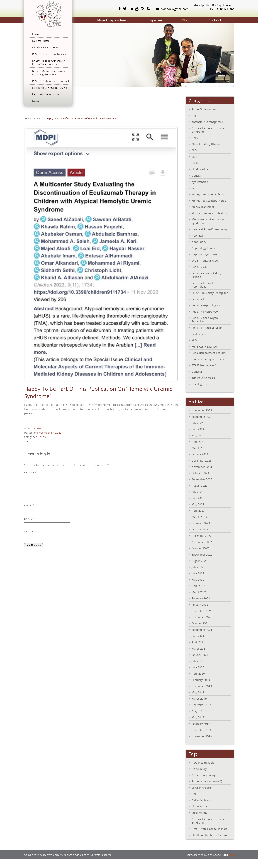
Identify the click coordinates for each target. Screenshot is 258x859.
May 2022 (198, 579)
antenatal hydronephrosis (207, 121)
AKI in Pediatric (201, 800)
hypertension (200, 181)
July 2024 (197, 422)
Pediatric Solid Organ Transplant (205, 319)
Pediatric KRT (200, 299)
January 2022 (200, 604)
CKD (194, 150)
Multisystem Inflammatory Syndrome (208, 221)
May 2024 (198, 435)
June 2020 (198, 667)
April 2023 (198, 510)
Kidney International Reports (209, 194)
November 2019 (202, 686)
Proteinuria (199, 334)
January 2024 (200, 454)
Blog (181, 20)
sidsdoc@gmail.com (175, 9)
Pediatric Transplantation (207, 327)
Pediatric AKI (199, 266)
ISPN (194, 188)
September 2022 (202, 554)
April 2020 (198, 673)
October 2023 (200, 473)
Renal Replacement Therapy (209, 352)
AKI (194, 115)
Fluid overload (200, 169)
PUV (194, 340)
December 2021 (202, 610)
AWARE (196, 137)
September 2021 (202, 629)
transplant (198, 371)
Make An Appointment (102, 20)
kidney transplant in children (209, 213)
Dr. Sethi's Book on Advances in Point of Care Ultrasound (48, 62)
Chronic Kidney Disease (206, 144)
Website (30, 535)
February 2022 (201, 598)
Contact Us (214, 20)
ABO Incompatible (203, 762)
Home (35, 34)
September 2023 (202, 479)
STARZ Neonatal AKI (204, 365)
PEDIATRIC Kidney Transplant (210, 292)
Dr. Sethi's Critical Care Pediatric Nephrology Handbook (48, 72)
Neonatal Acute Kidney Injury (210, 229)
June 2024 (198, 429)
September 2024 (202, 416)
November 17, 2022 (49, 432)
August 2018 (199, 711)
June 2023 (198, 498)
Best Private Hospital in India (209, 828)
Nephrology (199, 241)
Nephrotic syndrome (204, 254)
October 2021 (200, 623)
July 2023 (197, 491)
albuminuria (199, 806)
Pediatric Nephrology (205, 311)
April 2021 (198, 642)
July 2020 (197, 661)
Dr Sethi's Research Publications (49, 54)
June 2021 (198, 636)
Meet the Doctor (40, 40)
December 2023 (202, 460)
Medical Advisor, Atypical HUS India (50, 87)
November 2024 (202, 410)
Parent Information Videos (46, 94)
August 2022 (199, 560)
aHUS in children (202, 787)
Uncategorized (200, 384)
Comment (31, 472)
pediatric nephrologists (206, 305)
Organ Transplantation (205, 260)
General (42, 436)
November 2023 (202, 466)
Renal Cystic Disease (204, 346)
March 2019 (199, 698)
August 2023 (199, 485)
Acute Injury (199, 768)
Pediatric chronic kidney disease (206, 274)
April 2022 (198, 585)
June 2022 (198, 573)
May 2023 (198, 504)
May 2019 (198, 692)
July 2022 (197, 567)
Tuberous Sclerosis (203, 377)
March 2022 (199, 592)
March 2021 (199, 648)
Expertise (147, 20)
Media (35, 101)
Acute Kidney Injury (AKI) (207, 781)
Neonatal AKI (200, 235)
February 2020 (201, 679)
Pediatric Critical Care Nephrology (205, 284)
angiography (199, 812)
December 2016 (202, 730)
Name (29, 509)
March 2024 (199, 448)
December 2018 (202, 704)
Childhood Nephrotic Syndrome (211, 835)
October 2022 (200, 548)
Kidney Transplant (203, 206)
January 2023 (200, 529)
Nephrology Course (204, 248)
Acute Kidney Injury (204, 109)
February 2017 (201, 723)
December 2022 (202, 535)
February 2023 (201, 523)
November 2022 (202, 542)
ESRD (195, 163)
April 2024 (198, 441)
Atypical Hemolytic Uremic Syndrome (208, 129)
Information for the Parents (46, 47)
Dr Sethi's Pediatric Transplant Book (50, 81)
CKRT (195, 156)
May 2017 (198, 717)
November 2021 (202, 617)
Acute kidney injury (204, 775)
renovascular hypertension (208, 359)
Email (29, 522)
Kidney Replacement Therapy (210, 200)
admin (37, 428)
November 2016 (202, 736)
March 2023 (199, 516)
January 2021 (200, 654)
